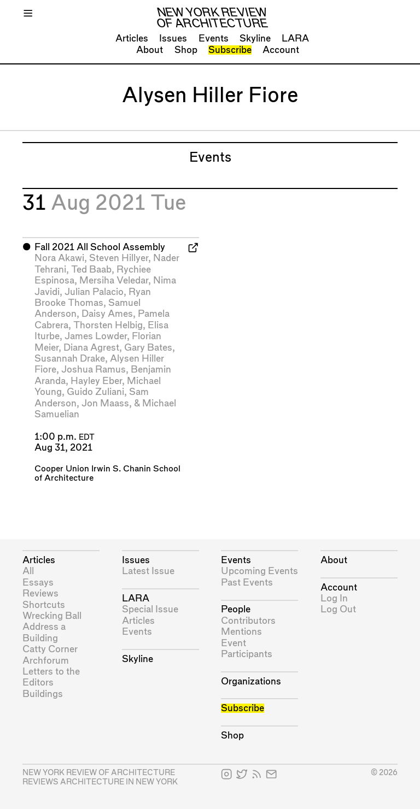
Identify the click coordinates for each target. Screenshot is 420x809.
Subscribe (230, 50)
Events (214, 38)
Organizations (251, 681)
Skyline (255, 38)
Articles (131, 38)
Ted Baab (91, 269)
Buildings (42, 694)
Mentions (241, 631)
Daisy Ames (107, 313)
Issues (173, 38)
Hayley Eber (96, 381)
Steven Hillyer (118, 258)
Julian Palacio (94, 292)
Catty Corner (50, 649)
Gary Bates (148, 347)
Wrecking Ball (51, 616)
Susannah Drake (69, 358)
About (149, 50)
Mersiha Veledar (113, 280)
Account (280, 50)
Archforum (45, 660)
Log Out (338, 609)
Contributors (248, 620)
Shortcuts (43, 605)
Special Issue (150, 609)
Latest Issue (148, 571)
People (235, 609)
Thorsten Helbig (108, 325)
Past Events (247, 582)
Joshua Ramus (93, 369)
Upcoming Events (259, 571)
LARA (295, 38)
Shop (185, 50)
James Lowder (96, 336)
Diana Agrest (91, 347)
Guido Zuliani (95, 392)
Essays (38, 582)
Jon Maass (105, 403)
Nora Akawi (59, 258)
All (28, 571)
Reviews (40, 593)
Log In (334, 598)
